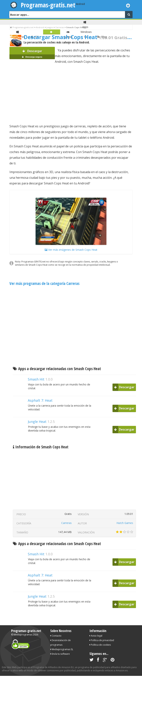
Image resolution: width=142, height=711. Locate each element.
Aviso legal (95, 635)
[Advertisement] (71, 93)
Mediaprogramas (23, 634)
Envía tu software (60, 653)
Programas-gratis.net (48, 5)
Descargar (32, 54)
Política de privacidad (101, 640)
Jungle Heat (37, 421)
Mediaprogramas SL (61, 649)
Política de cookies (100, 644)
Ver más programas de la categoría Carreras (44, 283)
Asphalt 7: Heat (40, 400)
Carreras (66, 523)
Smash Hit (36, 379)
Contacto (55, 635)
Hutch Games (124, 523)
